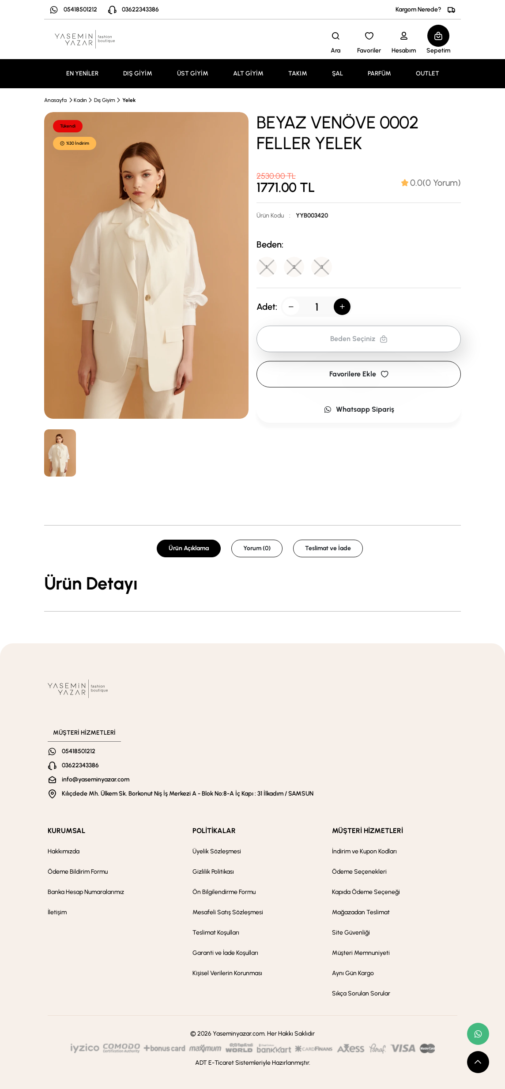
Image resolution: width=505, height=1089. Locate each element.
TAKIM (297, 73)
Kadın (80, 100)
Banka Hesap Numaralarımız (86, 892)
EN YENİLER (82, 73)
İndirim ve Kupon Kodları (364, 851)
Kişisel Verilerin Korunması (227, 973)
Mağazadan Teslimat (361, 912)
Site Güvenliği (351, 932)
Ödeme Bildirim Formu (78, 871)
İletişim (57, 912)
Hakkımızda (63, 851)
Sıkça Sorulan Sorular (361, 993)
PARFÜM (379, 73)
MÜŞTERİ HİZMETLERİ (367, 830)
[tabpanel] (252, 583)
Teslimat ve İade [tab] (328, 548)
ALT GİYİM (248, 73)
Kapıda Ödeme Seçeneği (366, 892)
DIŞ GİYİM (137, 73)
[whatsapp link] (478, 1034)
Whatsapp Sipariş (359, 410)
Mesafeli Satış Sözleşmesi (227, 912)
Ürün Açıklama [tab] (189, 548)
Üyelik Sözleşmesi (216, 851)
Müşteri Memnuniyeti (361, 953)
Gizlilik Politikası (213, 871)
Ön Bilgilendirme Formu (224, 892)
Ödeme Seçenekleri (359, 871)
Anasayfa (55, 100)
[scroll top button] (478, 1062)
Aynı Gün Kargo (353, 973)
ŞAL (337, 73)
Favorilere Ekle (358, 375)
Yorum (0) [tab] (257, 548)
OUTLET (427, 73)
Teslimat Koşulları (215, 932)
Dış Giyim (104, 100)
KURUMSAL (66, 830)
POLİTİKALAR (214, 830)
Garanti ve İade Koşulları (225, 953)
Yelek (129, 100)
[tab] (431, 182)
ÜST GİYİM (192, 73)
